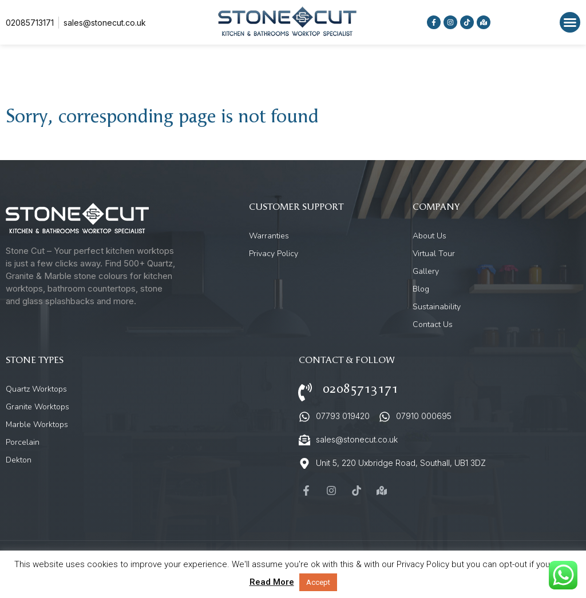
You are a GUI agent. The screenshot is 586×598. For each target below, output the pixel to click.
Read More (272, 582)
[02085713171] (305, 392)
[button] (570, 22)
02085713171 (360, 389)
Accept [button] (318, 582)
